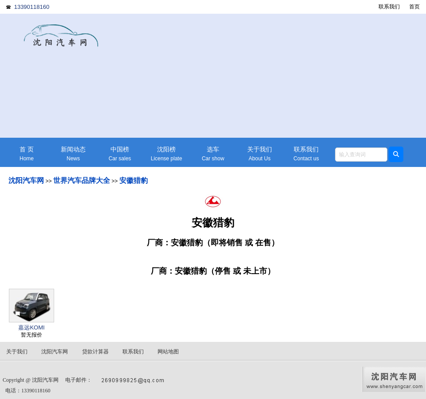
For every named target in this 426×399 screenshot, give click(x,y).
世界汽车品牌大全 (81, 180)
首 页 (26, 154)
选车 (213, 154)
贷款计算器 (95, 352)
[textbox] (361, 154)
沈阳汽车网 (26, 180)
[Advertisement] (282, 76)
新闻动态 (73, 154)
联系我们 (389, 7)
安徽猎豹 (133, 180)
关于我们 (259, 154)
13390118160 (32, 7)
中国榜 (119, 154)
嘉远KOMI (31, 327)
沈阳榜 (166, 154)
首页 (414, 7)
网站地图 (168, 352)
